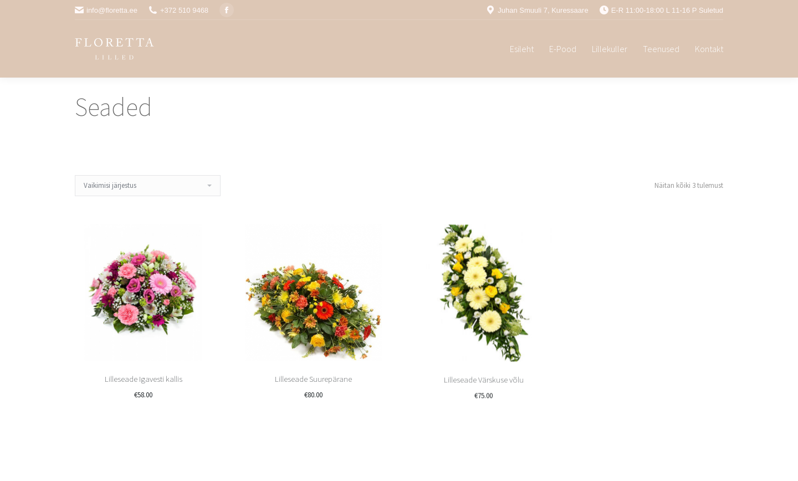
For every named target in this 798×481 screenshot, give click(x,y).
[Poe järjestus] (148, 185)
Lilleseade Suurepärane (313, 396)
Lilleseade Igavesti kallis (143, 379)
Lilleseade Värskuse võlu (484, 420)
